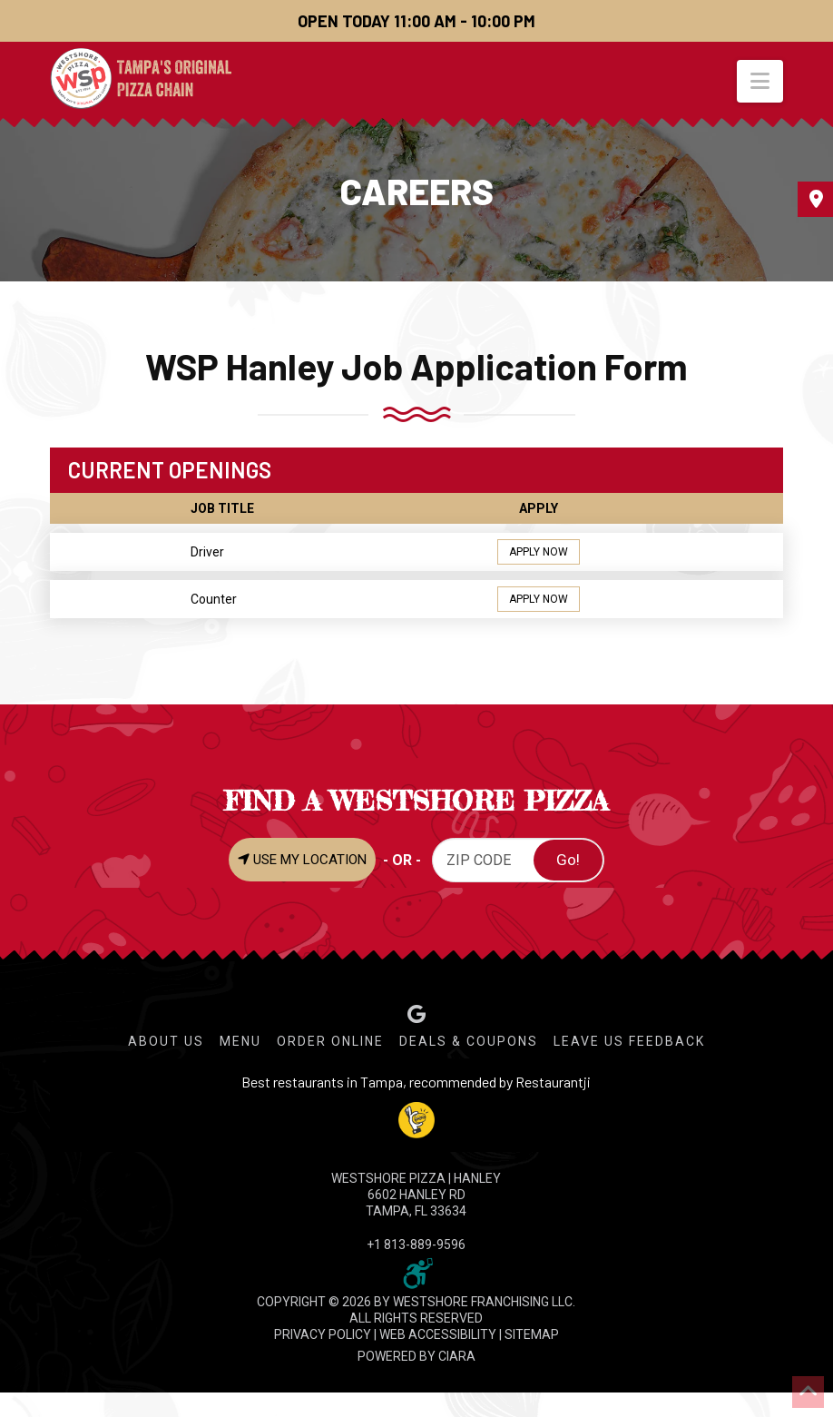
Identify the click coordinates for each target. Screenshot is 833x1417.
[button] (760, 81)
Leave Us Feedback (629, 1041)
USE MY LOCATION (302, 859)
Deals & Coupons (468, 1041)
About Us (166, 1041)
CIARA (456, 1356)
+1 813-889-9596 (416, 1244)
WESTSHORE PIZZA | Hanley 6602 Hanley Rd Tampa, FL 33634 (416, 1194)
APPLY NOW (538, 552)
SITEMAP (532, 1334)
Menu (240, 1041)
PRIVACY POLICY (322, 1334)
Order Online (330, 1041)
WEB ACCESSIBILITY (437, 1334)
